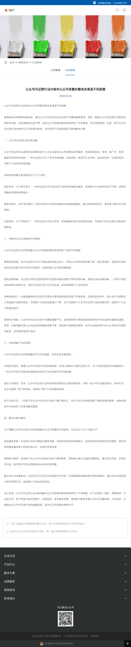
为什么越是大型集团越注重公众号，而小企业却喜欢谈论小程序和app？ (48, 523)
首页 (12, 62)
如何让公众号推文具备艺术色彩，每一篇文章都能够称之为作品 (44, 531)
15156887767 (120, 3)
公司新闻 (55, 70)
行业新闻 (37, 62)
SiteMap (94, 636)
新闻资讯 (23, 62)
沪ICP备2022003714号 (75, 636)
